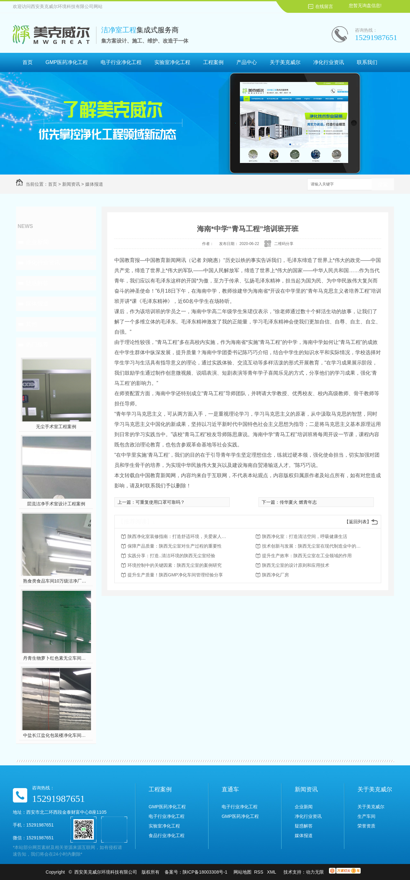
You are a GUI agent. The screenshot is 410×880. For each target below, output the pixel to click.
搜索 (383, 184)
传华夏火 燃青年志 (298, 502)
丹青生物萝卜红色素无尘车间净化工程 (56, 658)
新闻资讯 (71, 184)
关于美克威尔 (285, 62)
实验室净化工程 (172, 62)
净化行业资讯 (328, 62)
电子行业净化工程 (121, 62)
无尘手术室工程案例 (56, 426)
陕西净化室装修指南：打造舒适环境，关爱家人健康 (178, 536)
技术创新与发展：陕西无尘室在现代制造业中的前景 (313, 546)
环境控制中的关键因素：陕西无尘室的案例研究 (174, 565)
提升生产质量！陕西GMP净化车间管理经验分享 (175, 574)
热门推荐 (37, 344)
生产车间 (366, 816)
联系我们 (367, 62)
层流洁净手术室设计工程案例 (56, 503)
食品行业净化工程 (166, 835)
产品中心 (246, 62)
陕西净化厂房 (275, 574)
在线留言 (324, 6)
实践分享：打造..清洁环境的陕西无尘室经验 (171, 555)
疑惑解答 (37, 283)
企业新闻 (37, 242)
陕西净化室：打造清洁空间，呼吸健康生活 (304, 536)
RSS (259, 872)
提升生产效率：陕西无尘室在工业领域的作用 (307, 555)
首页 (27, 62)
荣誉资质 (366, 825)
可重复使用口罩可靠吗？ (160, 502)
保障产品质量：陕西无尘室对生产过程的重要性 (174, 546)
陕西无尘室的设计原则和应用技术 (295, 565)
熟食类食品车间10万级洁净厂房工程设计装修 (56, 580)
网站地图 (242, 872)
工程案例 (213, 62)
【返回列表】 (357, 521)
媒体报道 (94, 184)
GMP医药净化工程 (66, 62)
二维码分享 (283, 243)
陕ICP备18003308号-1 (205, 872)
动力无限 (315, 872)
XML (272, 872)
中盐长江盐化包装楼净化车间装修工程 (56, 735)
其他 (31, 324)
